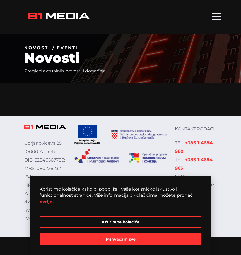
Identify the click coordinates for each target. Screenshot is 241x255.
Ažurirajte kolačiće (120, 221)
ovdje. (47, 201)
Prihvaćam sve (121, 239)
